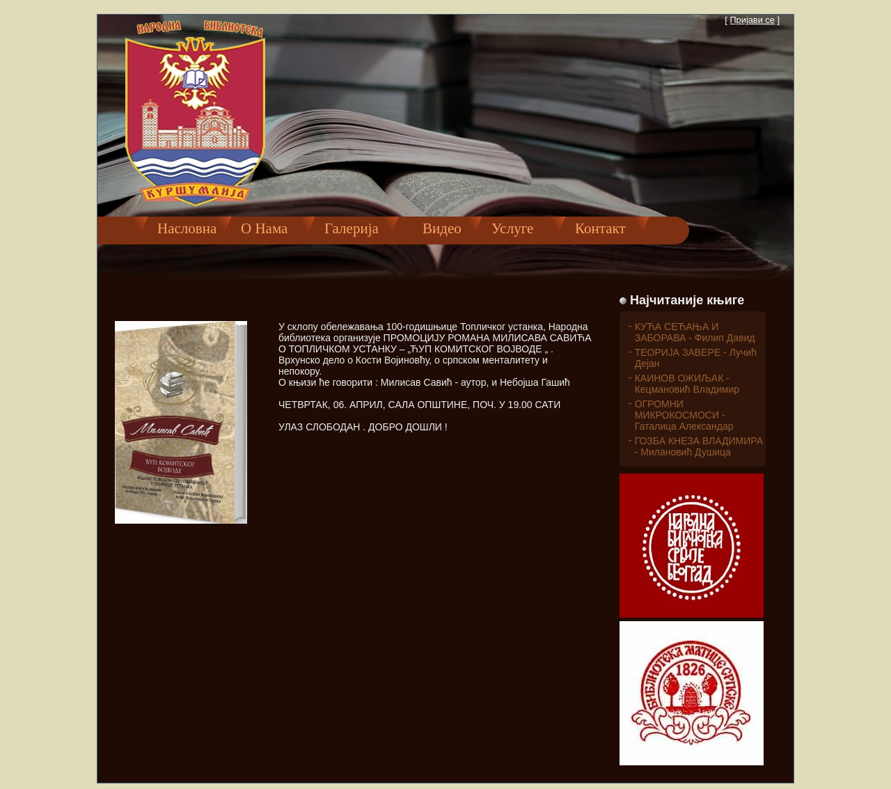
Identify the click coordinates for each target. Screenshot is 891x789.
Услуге (512, 228)
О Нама (264, 228)
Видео (435, 228)
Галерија (351, 228)
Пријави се (752, 20)
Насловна (186, 228)
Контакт (600, 228)
